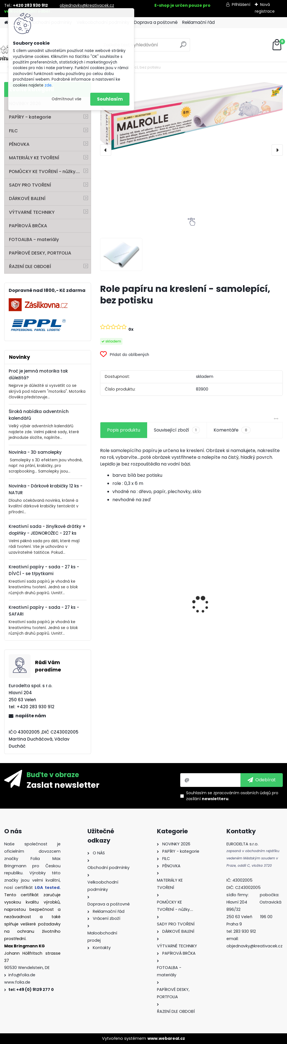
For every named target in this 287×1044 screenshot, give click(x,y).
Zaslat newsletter (63, 784)
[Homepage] (6, 22)
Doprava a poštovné (156, 22)
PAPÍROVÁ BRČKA (28, 226)
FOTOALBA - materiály (34, 239)
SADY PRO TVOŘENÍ (30, 185)
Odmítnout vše (66, 99)
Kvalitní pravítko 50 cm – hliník (125, 573)
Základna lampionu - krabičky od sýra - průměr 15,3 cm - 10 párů (251, 593)
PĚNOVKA (19, 144)
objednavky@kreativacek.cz (87, 5)
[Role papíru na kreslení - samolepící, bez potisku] (191, 116)
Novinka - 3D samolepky (35, 452)
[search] (183, 46)
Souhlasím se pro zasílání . (232, 796)
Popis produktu (123, 430)
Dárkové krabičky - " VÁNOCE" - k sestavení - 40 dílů (191, 616)
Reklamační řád (198, 22)
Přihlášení (241, 4)
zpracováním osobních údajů (242, 793)
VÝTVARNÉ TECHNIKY (32, 212)
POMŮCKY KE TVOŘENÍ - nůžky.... (44, 171)
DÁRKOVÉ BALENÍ (27, 198)
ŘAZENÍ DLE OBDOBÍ (30, 266)
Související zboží (177, 430)
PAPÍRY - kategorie (30, 117)
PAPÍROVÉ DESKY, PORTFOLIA (40, 253)
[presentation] (105, 150)
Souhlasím (110, 99)
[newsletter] (262, 779)
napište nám (30, 715)
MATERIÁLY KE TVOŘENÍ (34, 158)
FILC (13, 131)
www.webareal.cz (166, 1038)
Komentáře (232, 430)
